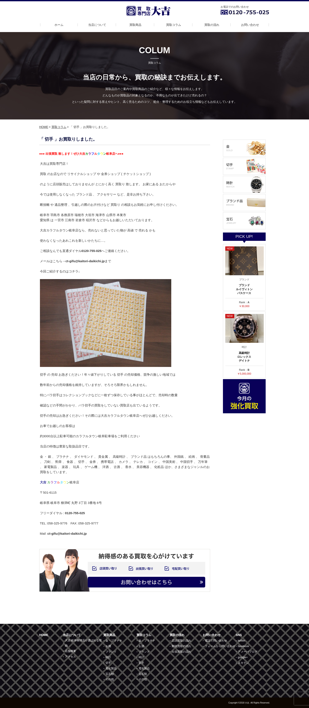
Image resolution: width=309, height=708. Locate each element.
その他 (109, 679)
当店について (97, 24)
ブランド (111, 651)
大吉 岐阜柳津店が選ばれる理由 (83, 643)
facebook (243, 646)
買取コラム (173, 24)
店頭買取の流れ (181, 640)
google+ (243, 657)
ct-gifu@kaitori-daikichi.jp (67, 533)
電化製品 (111, 668)
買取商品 (135, 24)
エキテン (243, 662)
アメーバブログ (247, 651)
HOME (43, 127)
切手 (108, 662)
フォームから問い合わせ (220, 646)
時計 (108, 657)
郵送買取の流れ (181, 646)
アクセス (70, 656)
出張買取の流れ (181, 651)
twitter (241, 640)
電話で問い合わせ (216, 640)
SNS (239, 635)
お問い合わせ (250, 24)
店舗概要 (70, 651)
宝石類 (109, 674)
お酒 (108, 646)
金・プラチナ (113, 640)
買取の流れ (211, 24)
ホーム (58, 24)
